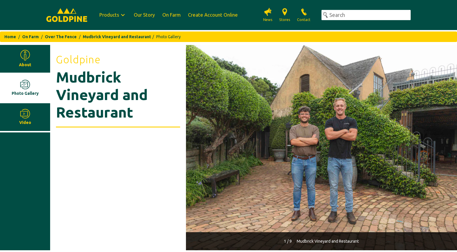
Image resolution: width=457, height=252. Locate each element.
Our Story (144, 15)
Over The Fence (61, 36)
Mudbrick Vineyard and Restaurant (117, 36)
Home (10, 36)
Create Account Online (213, 15)
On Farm (171, 15)
